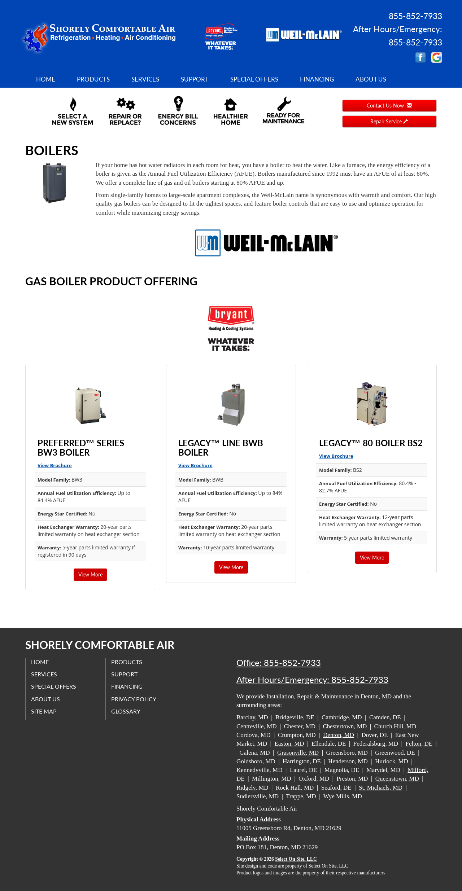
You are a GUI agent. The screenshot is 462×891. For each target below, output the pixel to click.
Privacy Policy (133, 698)
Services (145, 79)
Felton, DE (418, 743)
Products (93, 79)
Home (45, 79)
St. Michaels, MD (380, 787)
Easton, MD (289, 743)
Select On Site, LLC (296, 859)
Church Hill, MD (395, 726)
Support (195, 79)
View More (90, 574)
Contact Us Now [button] (389, 105)
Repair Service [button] (389, 121)
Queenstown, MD (397, 778)
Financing (317, 79)
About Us (371, 79)
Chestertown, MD (345, 726)
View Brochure (55, 465)
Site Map (44, 711)
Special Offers (254, 79)
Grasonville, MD (298, 752)
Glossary (125, 711)
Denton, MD (338, 735)
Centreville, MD (256, 726)
